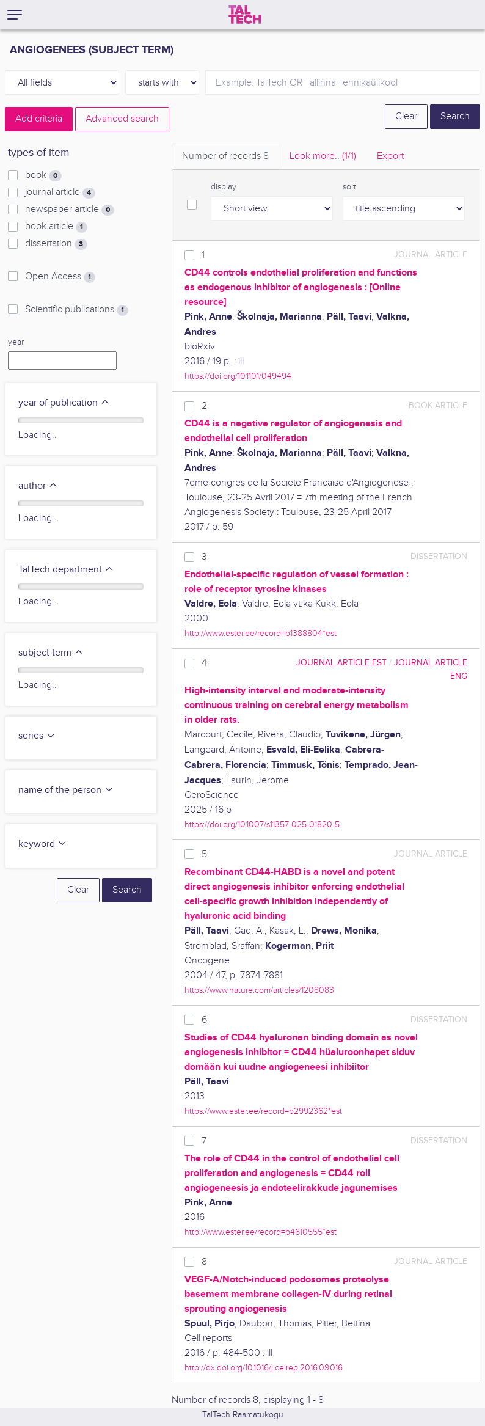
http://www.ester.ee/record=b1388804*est (260, 633)
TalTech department (66, 570)
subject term (51, 653)
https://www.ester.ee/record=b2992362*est (263, 1111)
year (16, 342)
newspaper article (69, 209)
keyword (42, 844)
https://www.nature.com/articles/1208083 (259, 990)
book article (56, 227)
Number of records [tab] (225, 156)
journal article (60, 192)
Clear (406, 116)
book (43, 175)
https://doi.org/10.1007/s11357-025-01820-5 (262, 824)
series (37, 736)
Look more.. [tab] (323, 156)
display (223, 187)
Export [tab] (390, 156)
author (38, 486)
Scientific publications (76, 310)
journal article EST (341, 662)
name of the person (66, 790)
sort (349, 187)
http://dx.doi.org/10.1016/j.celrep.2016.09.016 (263, 1367)
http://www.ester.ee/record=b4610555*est (260, 1232)
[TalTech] (245, 14)
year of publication (64, 403)
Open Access (60, 277)
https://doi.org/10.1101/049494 (237, 376)
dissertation (56, 244)
